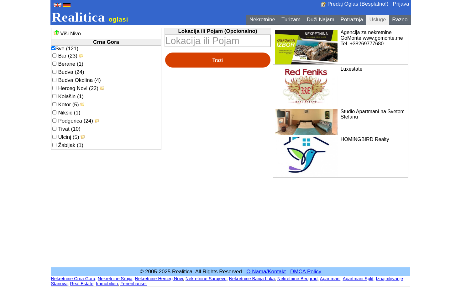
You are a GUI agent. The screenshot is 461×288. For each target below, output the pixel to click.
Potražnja (352, 20)
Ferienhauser (133, 283)
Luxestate (352, 69)
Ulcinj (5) (71, 137)
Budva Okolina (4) (79, 80)
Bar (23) (70, 56)
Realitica (90, 17)
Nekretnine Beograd (297, 278)
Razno (399, 20)
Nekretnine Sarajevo (206, 278)
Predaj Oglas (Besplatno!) (358, 4)
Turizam (291, 20)
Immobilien (107, 283)
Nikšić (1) (69, 113)
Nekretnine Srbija (115, 278)
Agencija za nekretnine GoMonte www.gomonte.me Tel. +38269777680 (372, 37)
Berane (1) (70, 64)
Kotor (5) (71, 105)
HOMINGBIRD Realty (365, 139)
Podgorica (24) (78, 121)
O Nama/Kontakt (266, 272)
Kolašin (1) (71, 96)
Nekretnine (262, 20)
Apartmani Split (358, 278)
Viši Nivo (67, 34)
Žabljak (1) (70, 145)
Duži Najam (320, 20)
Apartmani (330, 278)
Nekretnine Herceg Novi (159, 278)
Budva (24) (71, 72)
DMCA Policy (305, 272)
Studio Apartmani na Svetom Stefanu (373, 114)
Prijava (401, 4)
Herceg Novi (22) (81, 88)
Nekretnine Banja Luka (252, 278)
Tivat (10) (69, 129)
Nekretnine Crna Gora (73, 278)
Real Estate (82, 283)
